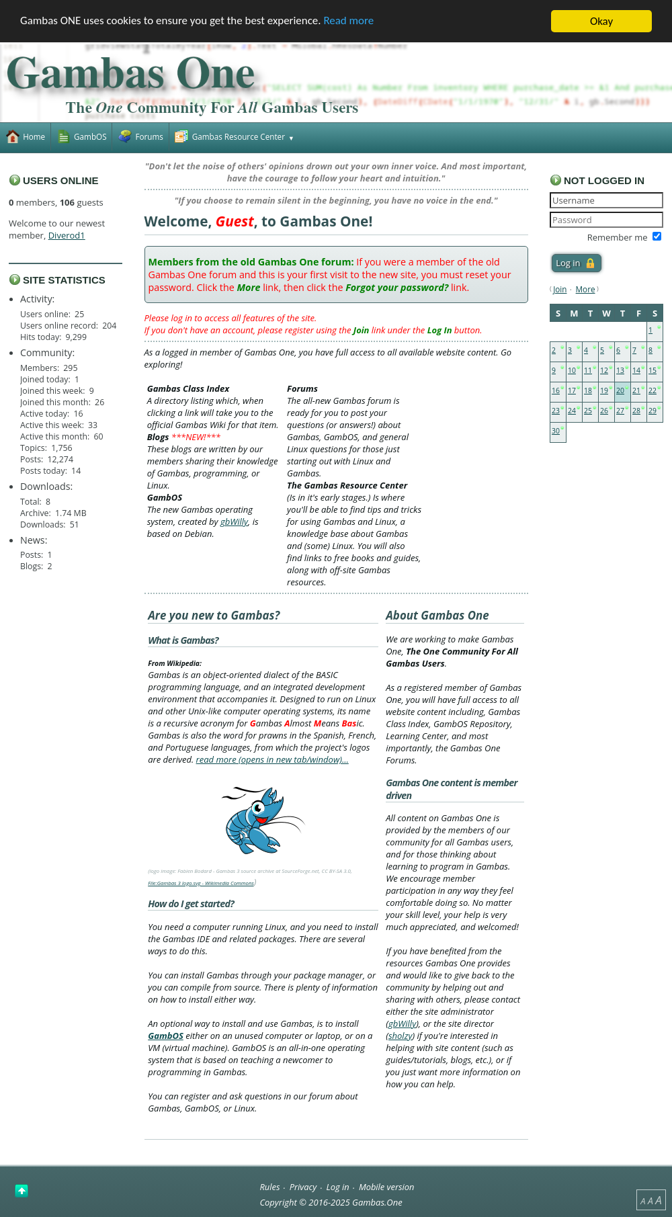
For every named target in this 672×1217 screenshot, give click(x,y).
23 (556, 410)
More (585, 289)
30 (556, 430)
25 (588, 410)
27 (620, 410)
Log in (338, 1187)
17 (572, 390)
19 (604, 390)
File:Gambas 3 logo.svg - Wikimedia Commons (201, 883)
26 (604, 410)
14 (636, 370)
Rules (269, 1187)
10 (572, 370)
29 (652, 410)
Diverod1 (66, 235)
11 (588, 370)
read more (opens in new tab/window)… (272, 759)
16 (556, 390)
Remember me (617, 237)
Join (559, 289)
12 (604, 370)
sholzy (400, 1036)
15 (652, 370)
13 (620, 370)
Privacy (303, 1187)
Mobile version (387, 1187)
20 (620, 390)
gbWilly (234, 521)
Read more (350, 22)
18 (588, 390)
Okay (601, 21)
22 (652, 390)
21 (636, 390)
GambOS (165, 1036)
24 (572, 410)
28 (636, 410)
